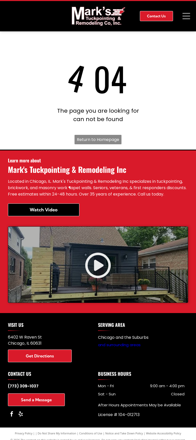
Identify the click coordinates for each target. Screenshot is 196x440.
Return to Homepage (98, 140)
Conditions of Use (90, 433)
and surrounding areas (119, 344)
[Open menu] (186, 16)
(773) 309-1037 (23, 386)
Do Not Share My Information (57, 433)
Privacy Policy (23, 433)
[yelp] (20, 414)
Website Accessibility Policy (163, 433)
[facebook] (12, 414)
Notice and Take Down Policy (124, 433)
